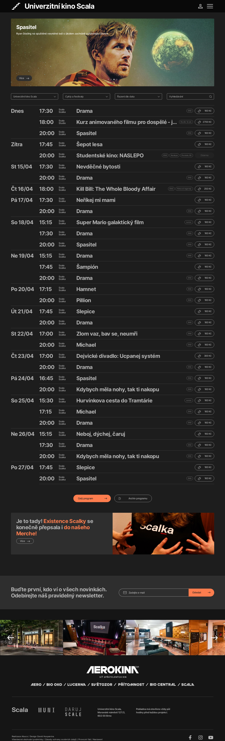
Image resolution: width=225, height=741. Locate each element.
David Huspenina (45, 731)
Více (24, 78)
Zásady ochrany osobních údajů (61, 734)
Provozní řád (85, 734)
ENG (190, 111)
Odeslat (196, 586)
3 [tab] (114, 79)
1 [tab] (108, 79)
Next (214, 632)
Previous (10, 632)
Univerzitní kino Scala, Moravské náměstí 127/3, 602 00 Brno (111, 707)
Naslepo (174, 155)
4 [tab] (116, 79)
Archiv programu (132, 498)
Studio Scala (186, 122)
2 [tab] (111, 79)
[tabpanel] (112, 52)
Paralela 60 (186, 155)
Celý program (85, 498)
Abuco (25, 731)
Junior (189, 222)
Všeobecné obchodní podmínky (28, 734)
